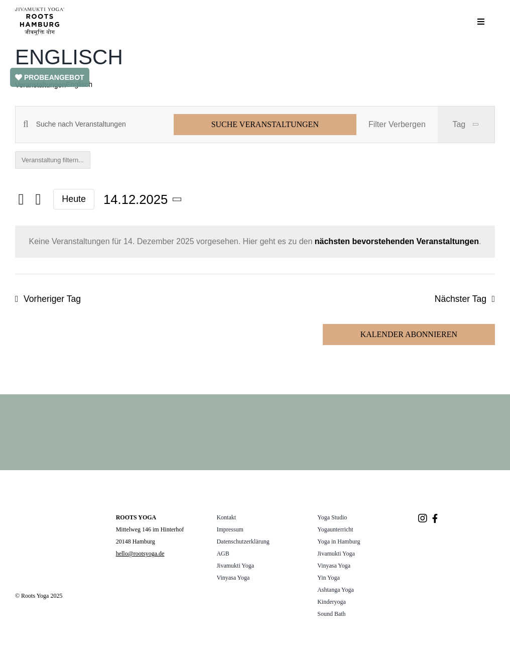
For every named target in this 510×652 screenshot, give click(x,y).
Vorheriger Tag (52, 299)
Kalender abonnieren (408, 335)
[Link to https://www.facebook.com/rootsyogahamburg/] (435, 518)
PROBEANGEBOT (49, 77)
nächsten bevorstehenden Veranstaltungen (397, 241)
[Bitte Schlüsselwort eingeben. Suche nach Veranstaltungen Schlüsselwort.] (105, 124)
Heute (74, 199)
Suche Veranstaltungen (265, 124)
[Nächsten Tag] (38, 200)
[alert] (255, 242)
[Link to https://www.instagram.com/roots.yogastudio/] (422, 518)
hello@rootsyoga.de (140, 553)
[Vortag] (21, 200)
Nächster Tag (460, 299)
